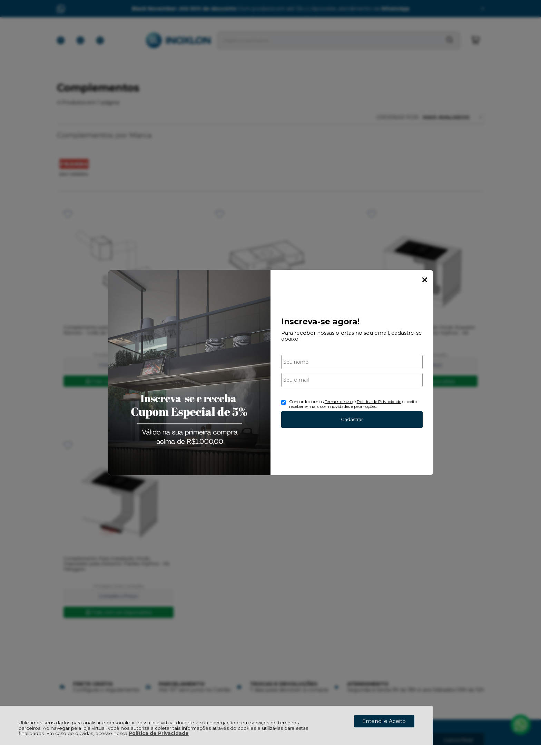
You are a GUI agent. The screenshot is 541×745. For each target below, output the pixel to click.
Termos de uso (339, 401)
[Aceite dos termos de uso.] (283, 402)
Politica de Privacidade (379, 401)
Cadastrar (352, 419)
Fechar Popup (424, 279)
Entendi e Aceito (384, 721)
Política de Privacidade (159, 733)
